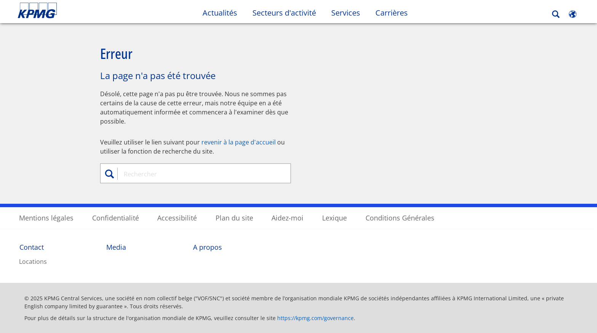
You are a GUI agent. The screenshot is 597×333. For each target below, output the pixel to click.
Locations (33, 261)
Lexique (334, 217)
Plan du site (234, 217)
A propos (207, 246)
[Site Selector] (572, 14)
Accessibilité (177, 217)
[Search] (555, 14)
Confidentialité (115, 217)
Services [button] (345, 13)
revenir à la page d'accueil (238, 142)
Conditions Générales (400, 217)
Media (116, 246)
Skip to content (72, 11)
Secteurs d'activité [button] (284, 13)
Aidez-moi (287, 217)
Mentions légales (46, 217)
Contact (31, 246)
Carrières (395, 12)
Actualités (220, 13)
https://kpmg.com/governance (315, 317)
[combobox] (198, 174)
